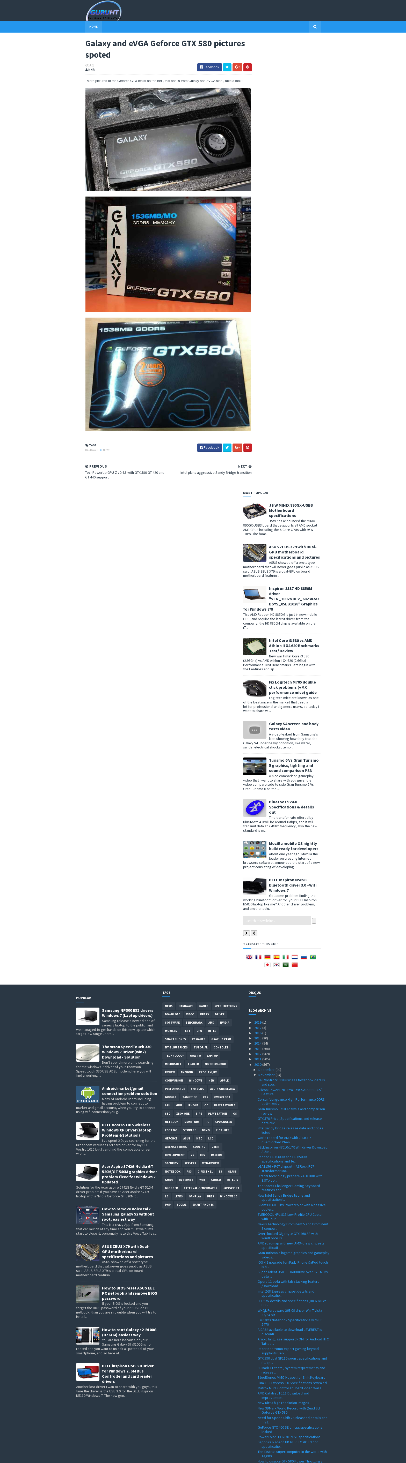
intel (212, 579)
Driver (219, 562)
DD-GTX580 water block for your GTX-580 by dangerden (291, 1107)
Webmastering (176, 694)
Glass (232, 719)
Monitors (192, 670)
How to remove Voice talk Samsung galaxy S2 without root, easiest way (128, 762)
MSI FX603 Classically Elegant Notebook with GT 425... (292, 1030)
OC (206, 653)
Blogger (171, 736)
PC (207, 670)
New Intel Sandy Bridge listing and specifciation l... (284, 745)
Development (175, 703)
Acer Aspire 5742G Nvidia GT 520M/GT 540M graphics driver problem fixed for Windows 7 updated (129, 722)
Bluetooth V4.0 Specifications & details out (300, 355)
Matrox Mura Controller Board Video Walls (289, 936)
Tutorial (201, 595)
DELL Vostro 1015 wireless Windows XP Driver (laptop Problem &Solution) (126, 678)
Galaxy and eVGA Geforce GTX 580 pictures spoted (291, 1171)
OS (235, 661)
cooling (199, 694)
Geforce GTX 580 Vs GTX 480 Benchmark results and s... (288, 1145)
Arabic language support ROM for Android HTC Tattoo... (293, 889)
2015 (258, 586)
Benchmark (194, 570)
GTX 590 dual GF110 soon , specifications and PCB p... (292, 908)
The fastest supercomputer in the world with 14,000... (292, 1001)
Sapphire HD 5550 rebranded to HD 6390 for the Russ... (291, 1078)
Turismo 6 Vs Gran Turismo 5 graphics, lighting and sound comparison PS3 (303, 313)
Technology (174, 603)
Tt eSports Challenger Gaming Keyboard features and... (289, 735)
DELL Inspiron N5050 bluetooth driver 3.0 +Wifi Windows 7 (301, 433)
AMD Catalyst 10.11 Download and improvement (283, 943)
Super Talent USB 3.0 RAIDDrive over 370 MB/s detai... (293, 822)
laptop (212, 603)
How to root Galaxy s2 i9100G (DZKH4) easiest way (129, 880)
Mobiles (171, 579)
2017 (258, 575)
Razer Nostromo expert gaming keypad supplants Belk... (288, 898)
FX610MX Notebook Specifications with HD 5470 (290, 870)
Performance (175, 637)
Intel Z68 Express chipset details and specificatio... (286, 841)
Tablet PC (189, 645)
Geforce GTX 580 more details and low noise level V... (292, 1205)
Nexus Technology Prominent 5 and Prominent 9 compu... (293, 774)
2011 (258, 607)
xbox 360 (171, 678)
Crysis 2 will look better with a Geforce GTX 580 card (291, 1282)
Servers (190, 711)
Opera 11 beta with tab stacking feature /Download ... (289, 831)
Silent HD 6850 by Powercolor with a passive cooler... (292, 755)
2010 (258, 612)
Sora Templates (103, 1456)
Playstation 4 (224, 653)
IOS (202, 703)
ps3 (189, 719)
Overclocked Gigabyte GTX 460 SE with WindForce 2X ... (288, 783)
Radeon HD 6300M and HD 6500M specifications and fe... (282, 706)
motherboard (215, 612)
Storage (189, 678)
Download (172, 562)
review (170, 620)
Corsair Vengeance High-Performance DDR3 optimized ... (291, 649)
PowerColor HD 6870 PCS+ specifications (289, 984)
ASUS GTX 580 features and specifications (290, 1153)
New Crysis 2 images (273, 1246)
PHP (168, 752)
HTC (199, 686)
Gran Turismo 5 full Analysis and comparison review (291, 659)
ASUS (186, 686)
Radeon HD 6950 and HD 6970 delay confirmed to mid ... (293, 1088)
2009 (258, 1430)
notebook (172, 719)
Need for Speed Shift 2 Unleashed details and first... (293, 967)
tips (198, 661)
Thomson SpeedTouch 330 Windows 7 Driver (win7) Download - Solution (126, 599)
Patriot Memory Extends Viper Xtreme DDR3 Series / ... (291, 1253)
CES (205, 645)
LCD (210, 686)
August (264, 1388)
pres (210, 744)
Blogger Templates (132, 1456)
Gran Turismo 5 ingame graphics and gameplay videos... (293, 802)
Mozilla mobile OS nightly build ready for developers (303, 394)
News (97, 438)
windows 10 (228, 744)
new (211, 628)
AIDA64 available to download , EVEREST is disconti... (290, 879)
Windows (195, 628)
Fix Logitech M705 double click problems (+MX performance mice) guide (302, 235)
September (267, 1382)
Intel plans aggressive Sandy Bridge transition (293, 1163)
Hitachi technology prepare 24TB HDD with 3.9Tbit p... (290, 726)
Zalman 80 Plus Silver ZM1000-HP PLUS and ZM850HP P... (290, 1097)
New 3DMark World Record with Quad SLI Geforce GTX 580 (289, 958)
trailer (193, 612)
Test (187, 579)
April (262, 1409)
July (261, 1393)
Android (187, 620)
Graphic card (221, 587)
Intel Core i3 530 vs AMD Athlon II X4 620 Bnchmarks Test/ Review (303, 193)
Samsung (197, 637)
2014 (258, 591)
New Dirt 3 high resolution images (283, 951)
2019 (258, 570)
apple (224, 628)
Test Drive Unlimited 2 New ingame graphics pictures (291, 1239)
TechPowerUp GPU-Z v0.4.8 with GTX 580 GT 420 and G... (291, 1180)
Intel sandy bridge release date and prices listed (290, 678)
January (264, 1424)
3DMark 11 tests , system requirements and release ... (291, 917)
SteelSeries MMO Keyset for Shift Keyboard (291, 925)
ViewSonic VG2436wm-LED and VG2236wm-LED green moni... (293, 1302)
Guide (169, 728)
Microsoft (173, 612)
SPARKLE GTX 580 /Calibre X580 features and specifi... (292, 1126)
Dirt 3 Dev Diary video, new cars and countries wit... (293, 1021)
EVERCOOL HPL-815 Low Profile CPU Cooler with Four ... (290, 764)
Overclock (222, 645)
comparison (174, 628)
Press (204, 562)
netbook (171, 670)
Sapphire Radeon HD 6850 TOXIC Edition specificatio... (288, 992)
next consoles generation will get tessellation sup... (293, 1292)
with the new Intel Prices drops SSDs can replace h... (289, 1049)
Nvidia (224, 570)
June (262, 1398)
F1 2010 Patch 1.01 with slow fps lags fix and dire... (291, 1229)
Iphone (193, 653)
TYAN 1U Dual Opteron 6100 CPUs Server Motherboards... (289, 1190)
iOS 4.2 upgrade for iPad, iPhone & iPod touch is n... (293, 812)
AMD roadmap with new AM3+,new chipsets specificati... (291, 793)
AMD (211, 570)
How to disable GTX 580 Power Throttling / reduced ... (290, 1011)
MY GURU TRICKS (176, 595)
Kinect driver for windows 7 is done (285, 1158)
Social (181, 752)
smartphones (175, 587)
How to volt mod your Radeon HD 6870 (287, 1309)
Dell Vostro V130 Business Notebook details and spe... (291, 630)
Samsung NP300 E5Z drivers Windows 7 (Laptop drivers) (127, 561)
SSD (167, 661)
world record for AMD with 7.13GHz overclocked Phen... (284, 687)
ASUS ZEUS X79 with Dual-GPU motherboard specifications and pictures (303, 100)
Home (84, 26)
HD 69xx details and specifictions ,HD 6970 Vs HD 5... (292, 851)
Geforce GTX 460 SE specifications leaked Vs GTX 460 (292, 1273)
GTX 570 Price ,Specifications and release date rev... (290, 668)
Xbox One (183, 661)
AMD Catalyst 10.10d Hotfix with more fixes (290, 1197)
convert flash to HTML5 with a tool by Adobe (291, 1333)
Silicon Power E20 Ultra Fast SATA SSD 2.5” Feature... (290, 639)
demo (206, 678)
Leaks (179, 744)
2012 (258, 601)
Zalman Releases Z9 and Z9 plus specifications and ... (282, 1263)
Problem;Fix (208, 620)
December (267, 617)
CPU (199, 579)
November (267, 622)
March (263, 1414)
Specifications (225, 554)
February (265, 1419)
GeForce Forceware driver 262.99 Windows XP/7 (291, 1136)
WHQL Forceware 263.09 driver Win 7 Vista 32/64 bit (290, 860)
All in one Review (222, 637)
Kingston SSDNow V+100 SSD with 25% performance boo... (287, 1214)
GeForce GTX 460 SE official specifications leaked (290, 977)
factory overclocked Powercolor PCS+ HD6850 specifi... (293, 1341)
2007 (258, 1440)
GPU (179, 653)
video (190, 562)
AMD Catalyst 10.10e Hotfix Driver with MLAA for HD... (291, 1059)
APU (167, 653)
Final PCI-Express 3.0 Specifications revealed (292, 930)
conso (216, 728)
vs (192, 703)
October (265, 1377)
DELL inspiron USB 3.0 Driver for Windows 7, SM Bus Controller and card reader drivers (128, 921)
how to (195, 603)
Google (170, 645)
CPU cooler (223, 670)
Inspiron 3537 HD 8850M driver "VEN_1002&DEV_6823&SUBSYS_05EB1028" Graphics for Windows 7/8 (290, 147)
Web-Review (210, 711)
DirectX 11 (205, 719)
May (261, 1403)
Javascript (231, 736)
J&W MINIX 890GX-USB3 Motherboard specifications (300, 58)
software (172, 570)
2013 (258, 596)
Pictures (222, 678)
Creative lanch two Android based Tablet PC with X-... (291, 1316)
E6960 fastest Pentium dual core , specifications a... (283, 1350)
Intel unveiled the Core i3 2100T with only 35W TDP (293, 1360)
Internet (186, 728)
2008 (258, 1435)
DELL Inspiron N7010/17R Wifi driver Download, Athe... (293, 697)
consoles (221, 595)
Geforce (171, 686)
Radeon (216, 703)
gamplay (195, 744)
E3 (220, 719)
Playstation (217, 661)
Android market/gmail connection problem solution (129, 639)
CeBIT (216, 694)
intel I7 (232, 728)
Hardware (83, 438)
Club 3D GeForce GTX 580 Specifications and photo (292, 1040)
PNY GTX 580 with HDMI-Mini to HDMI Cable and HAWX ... (293, 1117)
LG (167, 744)
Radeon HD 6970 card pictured (281, 1222)
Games (203, 554)
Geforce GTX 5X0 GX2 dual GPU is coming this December (292, 1326)
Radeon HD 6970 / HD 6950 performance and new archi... (291, 1370)
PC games (198, 587)
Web (202, 728)
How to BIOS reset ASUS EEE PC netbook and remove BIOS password (129, 841)
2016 (258, 581)
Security (171, 711)
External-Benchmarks (200, 736)
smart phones (203, 752)
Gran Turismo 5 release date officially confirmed (286, 1069)
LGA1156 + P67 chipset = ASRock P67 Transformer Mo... (286, 716)
